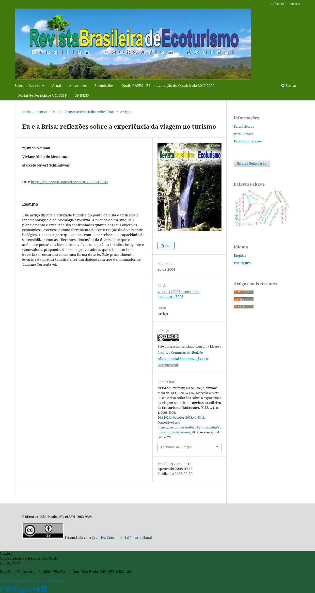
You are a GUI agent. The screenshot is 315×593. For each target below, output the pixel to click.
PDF (167, 245)
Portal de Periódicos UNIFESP (42, 95)
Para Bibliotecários (248, 141)
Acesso (295, 3)
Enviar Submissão (252, 163)
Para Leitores (244, 126)
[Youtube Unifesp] (22, 590)
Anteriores (78, 85)
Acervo (41, 111)
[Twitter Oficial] (8, 590)
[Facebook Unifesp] (2, 590)
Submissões (103, 85)
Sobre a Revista (28, 85)
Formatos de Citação (176, 447)
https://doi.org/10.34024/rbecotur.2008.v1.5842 (69, 182)
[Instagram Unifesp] (15, 590)
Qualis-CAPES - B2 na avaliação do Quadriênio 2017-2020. (168, 85)
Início (26, 111)
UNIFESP (82, 95)
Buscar (289, 85)
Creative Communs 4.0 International (122, 537)
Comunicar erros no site (45, 580)
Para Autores (243, 134)
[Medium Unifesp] (36, 590)
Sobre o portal (12, 580)
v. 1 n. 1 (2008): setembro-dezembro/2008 (83, 111)
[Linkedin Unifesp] (29, 590)
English (240, 255)
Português (242, 262)
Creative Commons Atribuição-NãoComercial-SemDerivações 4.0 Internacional (183, 358)
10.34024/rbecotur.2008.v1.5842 (181, 417)
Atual (56, 85)
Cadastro (277, 3)
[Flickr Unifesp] (44, 590)
